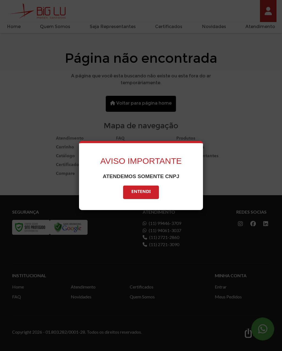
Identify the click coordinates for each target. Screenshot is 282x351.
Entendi (141, 192)
